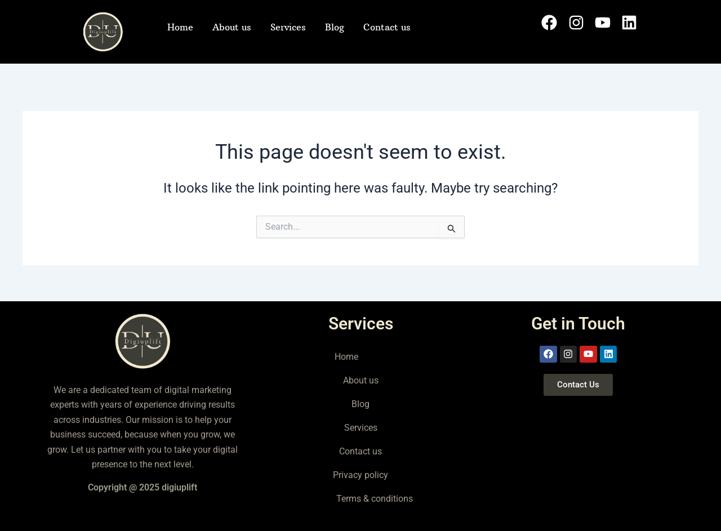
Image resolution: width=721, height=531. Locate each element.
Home (180, 27)
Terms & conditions (374, 498)
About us (231, 27)
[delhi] (578, 463)
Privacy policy (360, 475)
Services (288, 27)
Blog (334, 27)
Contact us (387, 27)
